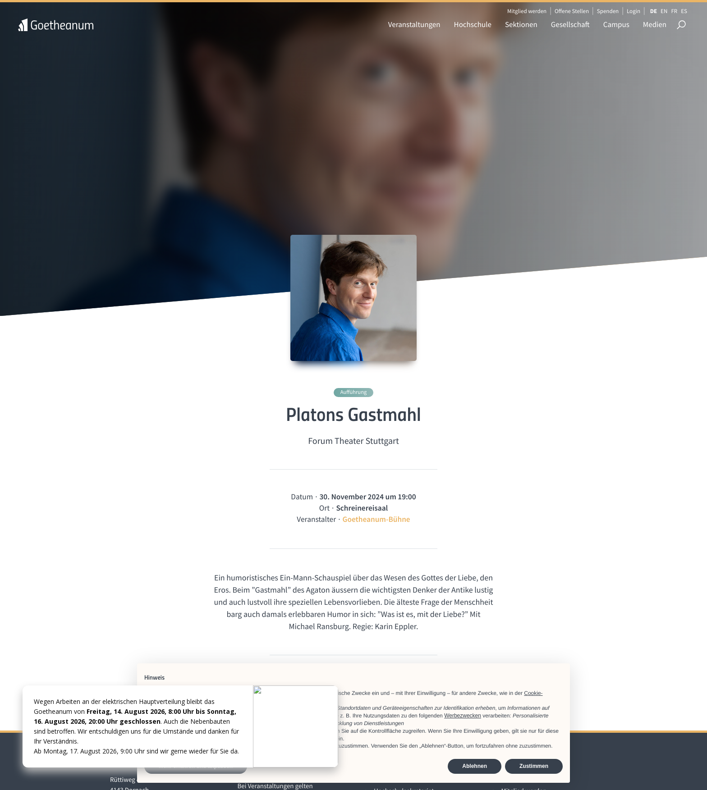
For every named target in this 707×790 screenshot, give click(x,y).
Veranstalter (316, 519)
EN (664, 11)
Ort (324, 507)
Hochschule (472, 24)
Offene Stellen (572, 11)
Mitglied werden (526, 11)
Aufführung (353, 392)
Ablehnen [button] (474, 766)
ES (684, 11)
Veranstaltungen (414, 24)
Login (633, 11)
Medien (654, 24)
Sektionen (521, 24)
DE (653, 11)
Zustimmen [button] (533, 766)
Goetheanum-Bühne (376, 519)
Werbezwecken (462, 715)
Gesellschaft (570, 24)
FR (674, 11)
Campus (616, 24)
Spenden (608, 11)
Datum (302, 496)
